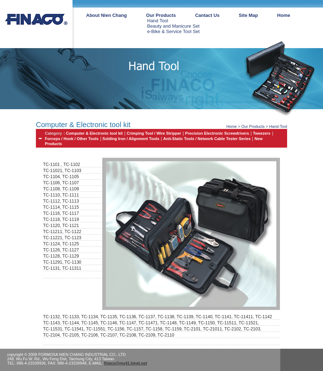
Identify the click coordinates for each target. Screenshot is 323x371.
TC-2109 (147, 335)
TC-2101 (192, 328)
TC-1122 (73, 231)
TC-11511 (226, 322)
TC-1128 (51, 256)
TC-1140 (204, 316)
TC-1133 (70, 316)
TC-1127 (70, 249)
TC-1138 (166, 316)
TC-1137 (147, 316)
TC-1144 (70, 322)
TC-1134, (90, 316)
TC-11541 (74, 328)
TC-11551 (95, 328)
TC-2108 (128, 335)
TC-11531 (52, 328)
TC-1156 (115, 328)
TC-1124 (51, 243)
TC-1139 (185, 316)
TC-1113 (70, 201)
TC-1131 (51, 268)
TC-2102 (232, 328)
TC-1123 (73, 237)
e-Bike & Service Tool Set (173, 31)
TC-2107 (108, 335)
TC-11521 (248, 322)
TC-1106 (51, 182)
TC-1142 (263, 316)
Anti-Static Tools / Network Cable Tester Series (207, 138)
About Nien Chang (106, 15)
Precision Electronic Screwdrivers (217, 133)
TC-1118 (51, 219)
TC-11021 (52, 170)
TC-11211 (52, 231)
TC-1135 (108, 316)
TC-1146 (108, 322)
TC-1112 (51, 201)
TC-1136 (128, 316)
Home (283, 15)
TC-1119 (70, 219)
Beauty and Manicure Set (173, 26)
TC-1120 (51, 225)
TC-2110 (166, 335)
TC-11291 (52, 262)
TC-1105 (70, 176)
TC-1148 (168, 322)
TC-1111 (70, 195)
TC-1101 (51, 164)
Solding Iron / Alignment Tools (131, 138)
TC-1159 (173, 328)
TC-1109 (70, 188)
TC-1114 (51, 207)
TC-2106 (89, 335)
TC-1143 (51, 322)
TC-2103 (251, 328)
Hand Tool (157, 20)
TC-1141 (223, 316)
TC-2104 (51, 335)
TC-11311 (71, 268)
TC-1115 (70, 207)
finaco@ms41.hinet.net (125, 363)
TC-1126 (51, 249)
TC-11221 (52, 237)
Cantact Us (207, 15)
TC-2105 (70, 335)
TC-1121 (70, 225)
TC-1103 (73, 170)
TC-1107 (70, 182)
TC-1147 (128, 322)
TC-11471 (148, 322)
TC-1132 (51, 316)
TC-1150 (206, 322)
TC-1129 (70, 256)
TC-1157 (135, 328)
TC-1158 (154, 328)
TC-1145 (89, 322)
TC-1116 (51, 213)
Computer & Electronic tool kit (94, 133)
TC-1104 (51, 176)
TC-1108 (51, 188)
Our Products (161, 15)
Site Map (248, 15)
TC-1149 (187, 322)
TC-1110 (51, 195)
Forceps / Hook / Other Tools (72, 138)
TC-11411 (243, 316)
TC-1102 (71, 164)
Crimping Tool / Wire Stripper (154, 133)
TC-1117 (70, 213)
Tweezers (262, 133)
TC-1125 (70, 243)
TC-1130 (73, 262)
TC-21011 (212, 328)
